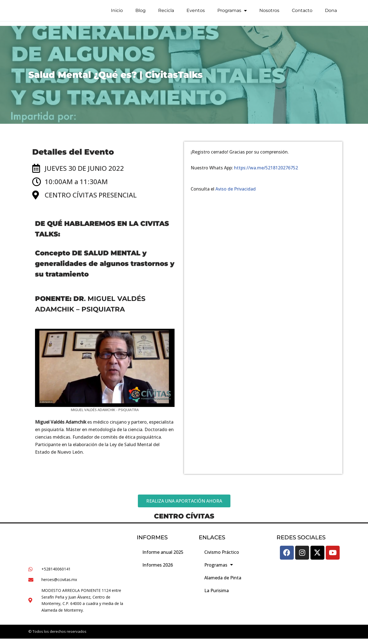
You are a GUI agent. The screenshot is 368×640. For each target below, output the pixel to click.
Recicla (166, 11)
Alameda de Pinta (222, 579)
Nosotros (269, 11)
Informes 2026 (157, 566)
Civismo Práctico (221, 553)
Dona (331, 11)
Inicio (117, 11)
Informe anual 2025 (162, 553)
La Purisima (216, 592)
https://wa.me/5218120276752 (266, 168)
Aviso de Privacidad (235, 189)
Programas (232, 12)
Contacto (302, 11)
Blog (140, 11)
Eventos (196, 11)
